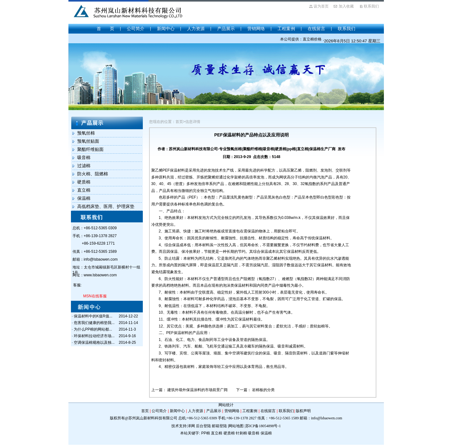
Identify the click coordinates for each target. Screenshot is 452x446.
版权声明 (303, 411)
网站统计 (226, 405)
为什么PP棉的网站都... (93, 329)
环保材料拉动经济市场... (94, 336)
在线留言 (316, 28)
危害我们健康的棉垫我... (94, 323)
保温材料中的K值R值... (93, 316)
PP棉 (205, 433)
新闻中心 (166, 28)
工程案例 (286, 28)
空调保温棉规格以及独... (94, 342)
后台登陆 (203, 426)
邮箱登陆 (219, 426)
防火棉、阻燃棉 (92, 173)
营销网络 (256, 28)
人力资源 (196, 28)
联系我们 (371, 6)
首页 (145, 411)
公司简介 (135, 28)
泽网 (191, 426)
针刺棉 (241, 433)
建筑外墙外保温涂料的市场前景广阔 (198, 390)
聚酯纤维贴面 (90, 149)
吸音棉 (83, 157)
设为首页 (321, 6)
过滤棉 (83, 165)
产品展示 (226, 28)
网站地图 (236, 426)
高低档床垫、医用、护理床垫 (105, 206)
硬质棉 (83, 181)
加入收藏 (346, 6)
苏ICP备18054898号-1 (263, 426)
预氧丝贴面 (88, 141)
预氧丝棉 (86, 132)
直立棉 (83, 190)
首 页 (105, 28)
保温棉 (83, 198)
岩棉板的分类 (263, 390)
